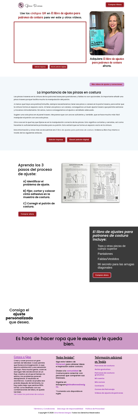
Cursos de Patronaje (105, 389)
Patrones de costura (105, 365)
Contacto (99, 386)
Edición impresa (40, 67)
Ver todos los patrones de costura (29, 394)
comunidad (72, 370)
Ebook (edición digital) (58, 67)
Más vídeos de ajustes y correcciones (106, 84)
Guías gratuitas (102, 369)
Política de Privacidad (94, 409)
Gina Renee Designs (62, 412)
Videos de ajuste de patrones (109, 393)
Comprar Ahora (115, 5)
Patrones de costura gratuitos (105, 374)
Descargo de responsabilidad (70, 409)
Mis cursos (100, 382)
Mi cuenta (99, 378)
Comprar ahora (27, 214)
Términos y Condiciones (44, 409)
